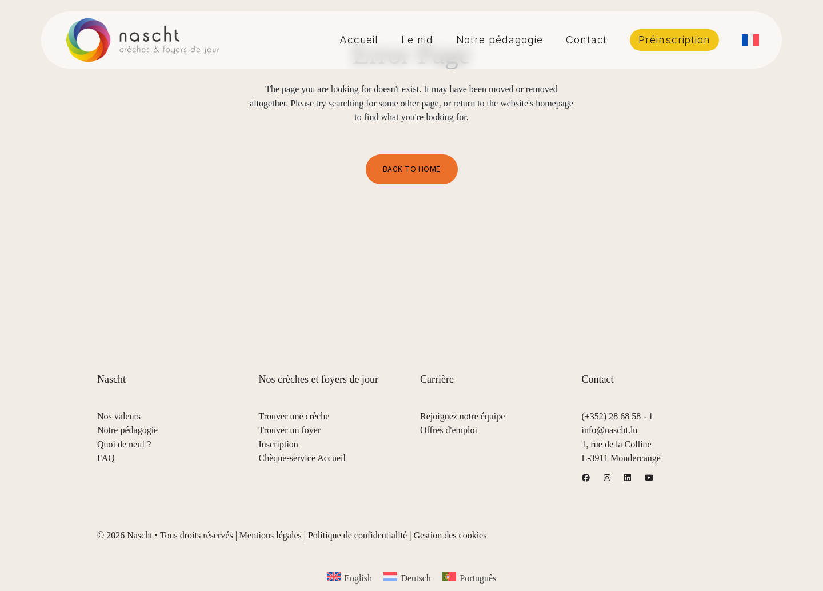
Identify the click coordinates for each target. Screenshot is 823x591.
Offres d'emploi (448, 430)
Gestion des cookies (449, 535)
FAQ (106, 458)
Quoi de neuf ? (124, 444)
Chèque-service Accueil (302, 458)
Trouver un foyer (290, 430)
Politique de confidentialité (357, 535)
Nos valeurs (119, 416)
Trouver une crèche (294, 416)
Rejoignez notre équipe (462, 416)
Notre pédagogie (127, 430)
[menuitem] (750, 40)
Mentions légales (270, 535)
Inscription (278, 444)
